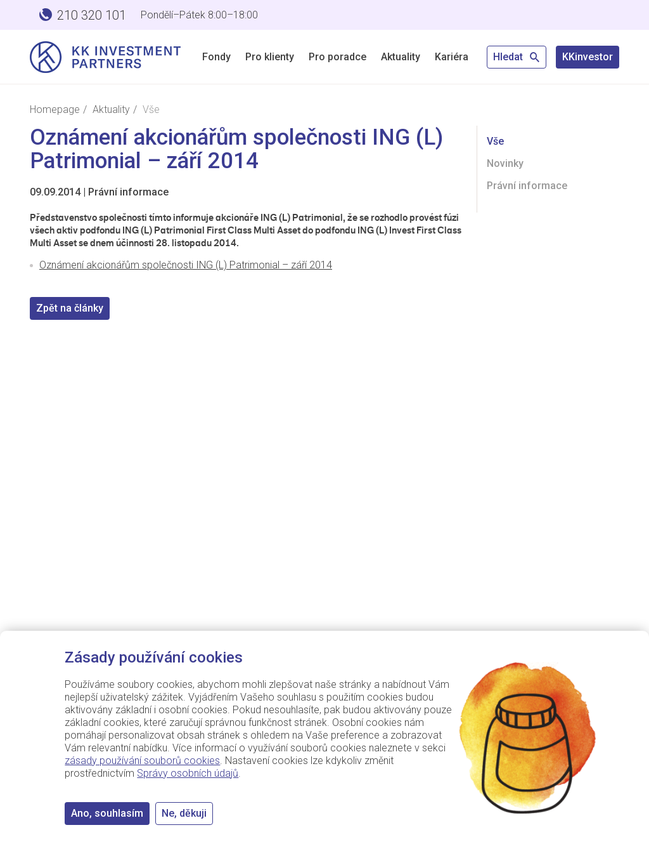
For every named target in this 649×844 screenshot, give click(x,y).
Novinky (505, 163)
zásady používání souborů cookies (142, 761)
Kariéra (451, 57)
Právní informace (128, 192)
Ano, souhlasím (107, 813)
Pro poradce (337, 57)
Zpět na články (69, 308)
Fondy (216, 57)
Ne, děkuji (184, 813)
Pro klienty (269, 57)
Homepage (55, 109)
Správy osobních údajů (187, 773)
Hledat (516, 57)
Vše (495, 141)
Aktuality (400, 57)
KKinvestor (587, 57)
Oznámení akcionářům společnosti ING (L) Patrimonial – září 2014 (185, 265)
